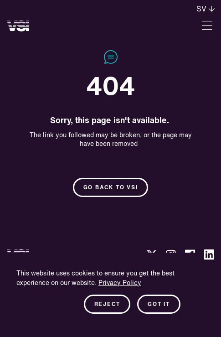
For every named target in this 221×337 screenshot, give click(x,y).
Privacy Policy (119, 283)
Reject (107, 304)
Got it (159, 304)
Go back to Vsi (110, 188)
